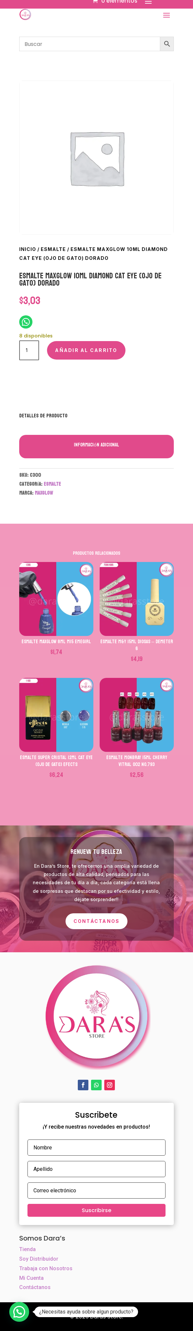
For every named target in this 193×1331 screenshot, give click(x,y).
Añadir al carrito (86, 350)
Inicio (27, 249)
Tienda (27, 1249)
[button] (19, 1312)
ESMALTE (53, 249)
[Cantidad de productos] (29, 350)
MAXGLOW (44, 493)
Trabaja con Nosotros (45, 1268)
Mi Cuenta (31, 1278)
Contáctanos (96, 921)
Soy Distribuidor (38, 1259)
